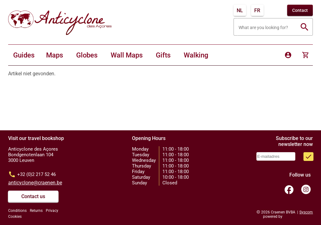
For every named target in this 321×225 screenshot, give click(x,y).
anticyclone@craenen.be (35, 183)
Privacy (52, 210)
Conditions (17, 210)
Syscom (306, 212)
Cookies (15, 216)
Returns (36, 210)
